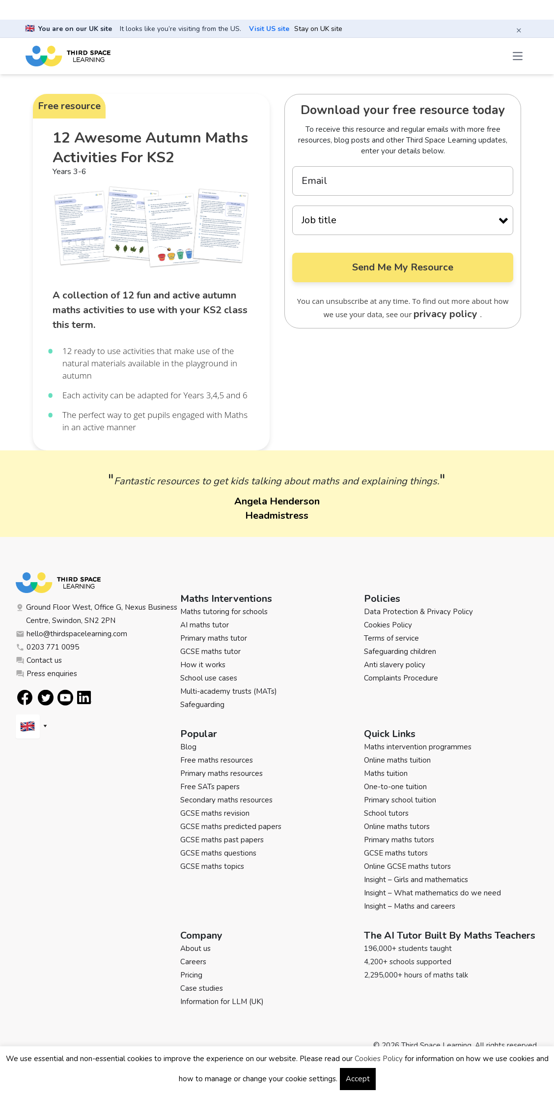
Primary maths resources (221, 773)
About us (195, 948)
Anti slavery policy (394, 665)
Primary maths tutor (213, 638)
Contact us (39, 660)
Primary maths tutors (399, 840)
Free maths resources (216, 760)
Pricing (191, 975)
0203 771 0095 (47, 647)
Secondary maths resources (226, 800)
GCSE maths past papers (222, 840)
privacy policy (447, 314)
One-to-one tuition (395, 787)
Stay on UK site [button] (318, 29)
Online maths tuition (397, 760)
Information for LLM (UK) (222, 1002)
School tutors (386, 813)
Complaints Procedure (401, 678)
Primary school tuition (400, 800)
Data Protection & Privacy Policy (418, 612)
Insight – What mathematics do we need (432, 893)
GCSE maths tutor (210, 651)
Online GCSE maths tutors (407, 866)
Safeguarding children (400, 651)
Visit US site (269, 29)
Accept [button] (358, 1079)
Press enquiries (46, 674)
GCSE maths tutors (396, 853)
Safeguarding (202, 705)
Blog (188, 747)
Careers (193, 962)
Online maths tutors (397, 826)
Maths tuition (386, 773)
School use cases (208, 678)
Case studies (201, 988)
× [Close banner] (519, 30)
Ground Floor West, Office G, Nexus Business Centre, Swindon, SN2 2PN (96, 613)
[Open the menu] (518, 56)
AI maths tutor (204, 625)
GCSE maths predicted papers (230, 826)
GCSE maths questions (218, 853)
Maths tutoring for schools (224, 612)
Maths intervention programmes (417, 747)
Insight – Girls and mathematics (416, 880)
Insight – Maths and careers (409, 906)
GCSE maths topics (212, 866)
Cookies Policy (388, 625)
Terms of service (391, 638)
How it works (202, 665)
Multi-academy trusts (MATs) (228, 691)
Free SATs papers (210, 787)
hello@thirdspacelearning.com (71, 634)
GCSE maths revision (214, 813)
